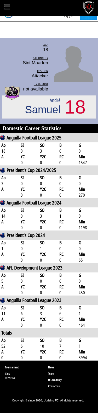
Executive (10, 378)
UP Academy (55, 380)
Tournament (12, 367)
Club (7, 374)
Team (51, 374)
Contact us (54, 386)
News (51, 367)
